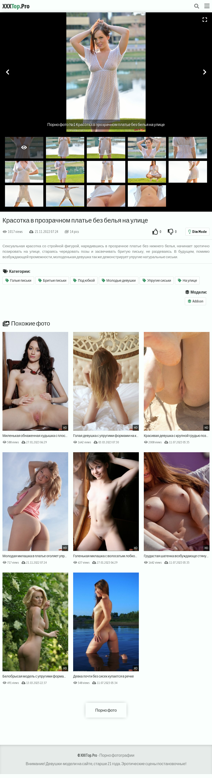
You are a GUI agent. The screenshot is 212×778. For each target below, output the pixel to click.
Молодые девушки (119, 280)
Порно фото (106, 710)
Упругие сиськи (157, 280)
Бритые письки (52, 280)
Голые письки (18, 280)
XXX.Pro (16, 6)
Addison (195, 301)
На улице (187, 280)
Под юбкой (84, 280)
